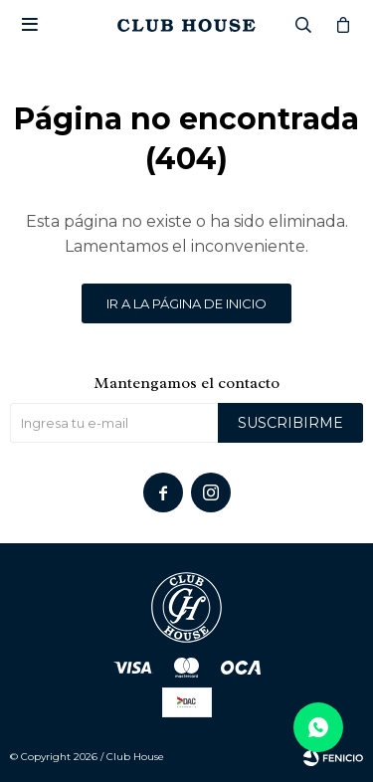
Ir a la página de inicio (186, 303)
